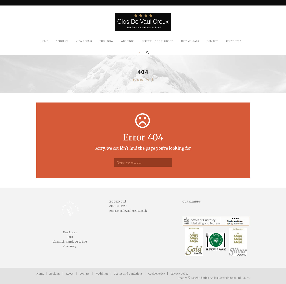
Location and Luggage (157, 40)
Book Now (106, 40)
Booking (54, 273)
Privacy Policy (179, 273)
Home (44, 40)
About (69, 273)
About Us (62, 40)
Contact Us (234, 40)
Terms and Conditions (128, 273)
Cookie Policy (156, 273)
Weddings (127, 40)
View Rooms (84, 40)
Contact (84, 273)
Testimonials (190, 40)
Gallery (212, 40)
